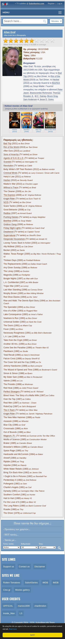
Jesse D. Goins (47, 99)
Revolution (8, 165)
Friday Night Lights (12, 228)
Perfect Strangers (11, 391)
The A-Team (9, 410)
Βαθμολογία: (26, 544)
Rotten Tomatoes (11, 582)
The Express (9, 195)
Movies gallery (22, 590)
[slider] (29, 40)
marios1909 (24, 606)
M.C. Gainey (40, 96)
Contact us (24, 566)
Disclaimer (39, 566)
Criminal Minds (10, 173)
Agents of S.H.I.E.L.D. (13, 158)
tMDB (56, 582)
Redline (7, 213)
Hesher (56, 79)
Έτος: (41, 544)
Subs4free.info (42, 622)
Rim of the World (11, 147)
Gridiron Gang (9, 224)
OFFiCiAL (8, 606)
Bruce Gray (52, 96)
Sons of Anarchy (11, 154)
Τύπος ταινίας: (8, 544)
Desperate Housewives (14, 239)
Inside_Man (9, 613)
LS (21, 613)
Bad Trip (7, 143)
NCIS (5, 202)
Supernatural (9, 235)
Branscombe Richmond (41, 93)
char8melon (40, 606)
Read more (13, 629)
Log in (59, 3)
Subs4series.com (36, 3)
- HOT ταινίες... (11, 534)
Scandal (7, 162)
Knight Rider (9, 198)
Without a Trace (10, 187)
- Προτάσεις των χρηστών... (16, 529)
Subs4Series (31, 582)
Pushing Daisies (10, 217)
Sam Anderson (30, 99)
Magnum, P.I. (9, 436)
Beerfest (56, 83)
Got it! (33, 635)
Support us (8, 566)
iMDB (45, 582)
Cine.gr (6, 590)
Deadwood (8, 232)
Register (51, 3)
